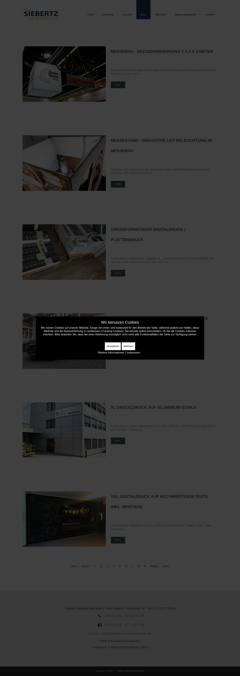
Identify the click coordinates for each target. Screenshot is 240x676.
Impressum (133, 352)
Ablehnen (128, 346)
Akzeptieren (113, 346)
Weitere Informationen (111, 352)
